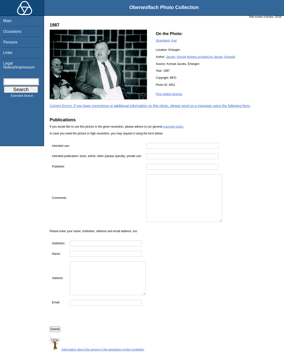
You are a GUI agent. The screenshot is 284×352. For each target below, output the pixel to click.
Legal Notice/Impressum (19, 65)
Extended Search (22, 96)
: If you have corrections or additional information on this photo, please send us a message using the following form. (150, 106)
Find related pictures (169, 94)
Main (7, 21)
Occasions (12, 31)
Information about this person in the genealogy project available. (97, 349)
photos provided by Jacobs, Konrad (211, 57)
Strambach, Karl (166, 40)
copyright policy (173, 126)
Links (7, 53)
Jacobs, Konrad (176, 57)
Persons (10, 42)
